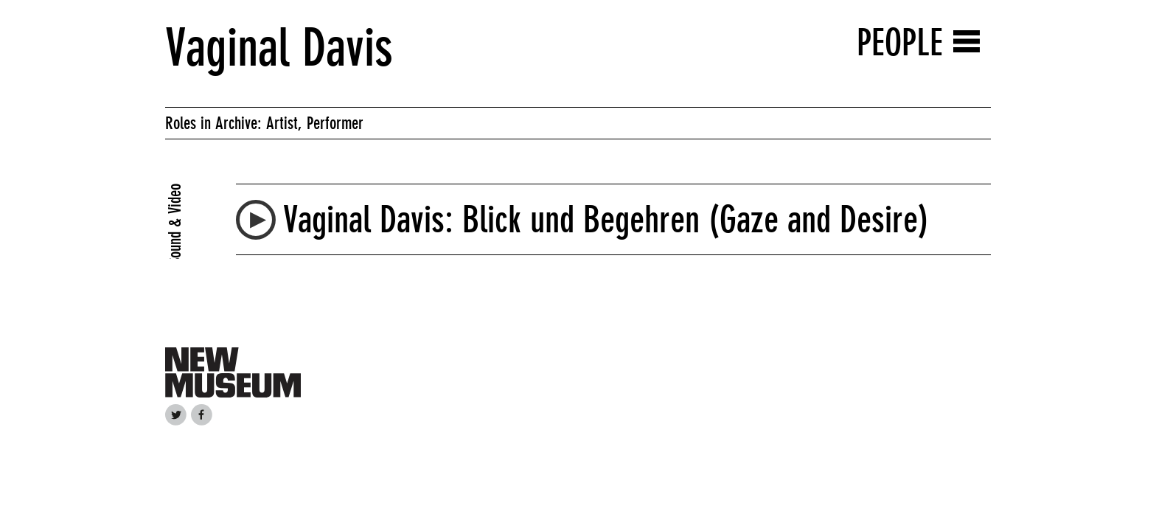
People (900, 42)
